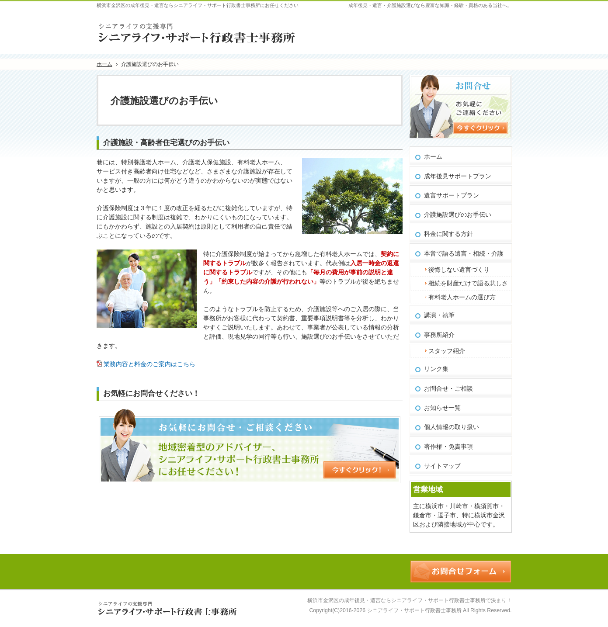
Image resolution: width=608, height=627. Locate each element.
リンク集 (436, 368)
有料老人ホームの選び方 (462, 297)
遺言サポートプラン (451, 195)
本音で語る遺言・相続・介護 (464, 253)
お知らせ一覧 (442, 407)
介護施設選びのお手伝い (457, 214)
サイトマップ (442, 465)
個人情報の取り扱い (451, 426)
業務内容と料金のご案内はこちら (149, 363)
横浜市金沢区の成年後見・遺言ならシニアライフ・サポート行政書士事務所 (396, 600)
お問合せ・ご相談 (448, 388)
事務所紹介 (439, 334)
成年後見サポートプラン (457, 176)
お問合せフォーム (477, 26)
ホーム (433, 156)
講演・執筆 (439, 315)
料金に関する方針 (448, 233)
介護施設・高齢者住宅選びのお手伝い (166, 143)
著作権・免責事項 (448, 446)
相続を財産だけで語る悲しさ (468, 283)
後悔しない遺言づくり (459, 269)
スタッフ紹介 (446, 350)
